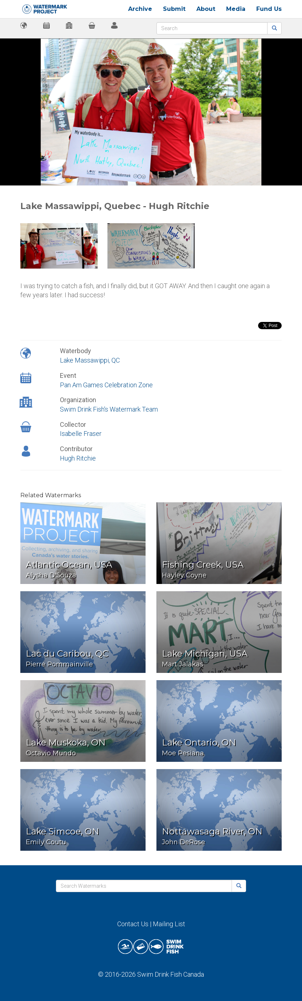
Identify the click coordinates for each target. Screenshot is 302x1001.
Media (235, 8)
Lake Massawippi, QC (90, 360)
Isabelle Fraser (81, 433)
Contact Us (132, 924)
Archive (140, 8)
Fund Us (269, 8)
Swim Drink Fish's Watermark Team (109, 409)
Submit (174, 8)
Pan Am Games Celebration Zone (106, 385)
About (205, 8)
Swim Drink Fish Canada (170, 974)
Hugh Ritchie (78, 458)
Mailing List (169, 924)
